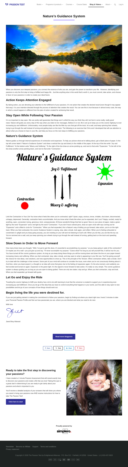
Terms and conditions (48, 447)
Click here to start (16, 402)
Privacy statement (12, 449)
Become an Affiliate (23, 447)
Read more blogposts (64, 336)
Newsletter (10, 447)
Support (35, 447)
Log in (121, 4)
